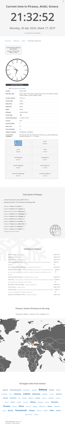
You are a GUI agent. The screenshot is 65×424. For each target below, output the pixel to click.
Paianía (47, 402)
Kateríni (59, 394)
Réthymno (42, 406)
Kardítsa (45, 394)
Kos (19, 398)
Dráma (58, 390)
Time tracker (8, 423)
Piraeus (6, 406)
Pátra (21, 406)
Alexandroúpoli (15, 390)
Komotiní (13, 398)
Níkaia (33, 402)
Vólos (52, 410)
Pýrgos (35, 406)
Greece (23, 40)
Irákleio (26, 394)
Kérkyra (31, 398)
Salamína (57, 406)
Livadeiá (51, 398)
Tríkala (32, 410)
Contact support (15, 423)
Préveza (14, 406)
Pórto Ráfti (28, 406)
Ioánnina (17, 394)
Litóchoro (44, 398)
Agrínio (5, 390)
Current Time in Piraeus (17, 84)
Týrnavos (39, 410)
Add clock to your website (33, 33)
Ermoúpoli (4, 394)
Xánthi (58, 410)
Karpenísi (51, 394)
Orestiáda (40, 402)
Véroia (46, 410)
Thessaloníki (21, 410)
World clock (16, 40)
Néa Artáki (25, 402)
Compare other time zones (11, 231)
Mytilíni (13, 402)
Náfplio (19, 402)
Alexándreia (26, 390)
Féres (10, 394)
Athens (43, 389)
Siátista (4, 410)
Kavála (5, 398)
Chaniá (51, 390)
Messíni (7, 402)
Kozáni (24, 398)
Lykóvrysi (58, 398)
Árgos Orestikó (28, 414)
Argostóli (34, 390)
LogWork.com (18, 421)
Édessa (36, 414)
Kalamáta (36, 394)
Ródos (50, 406)
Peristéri (54, 402)
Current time (8, 40)
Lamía (37, 398)
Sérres (10, 410)
